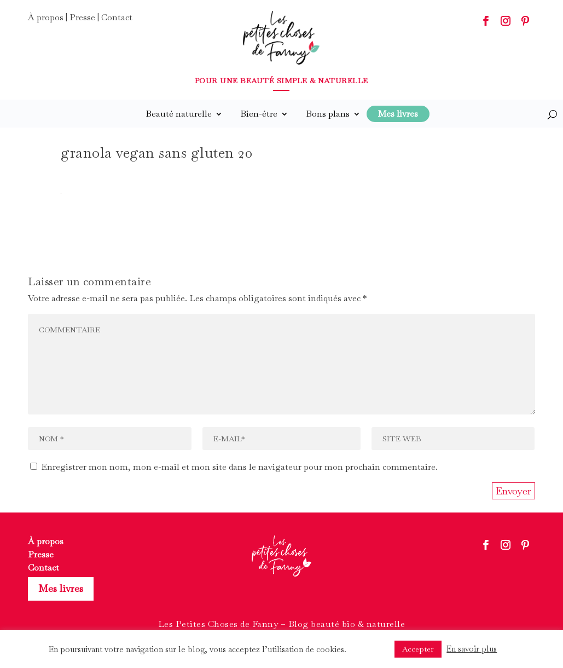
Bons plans (328, 113)
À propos (45, 17)
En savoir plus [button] (471, 648)
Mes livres (60, 588)
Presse (82, 17)
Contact (116, 17)
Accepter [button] (418, 649)
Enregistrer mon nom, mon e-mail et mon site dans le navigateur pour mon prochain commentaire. (239, 467)
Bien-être (258, 113)
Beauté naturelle (179, 113)
